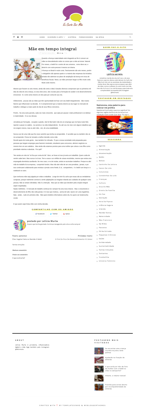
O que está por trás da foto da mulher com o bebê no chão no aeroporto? (116, 369)
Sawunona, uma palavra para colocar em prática (111, 106)
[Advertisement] (115, 279)
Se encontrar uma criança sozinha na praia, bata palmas (115, 350)
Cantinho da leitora (108, 164)
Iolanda (102, 209)
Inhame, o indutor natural (115, 376)
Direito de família (107, 190)
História (72, 37)
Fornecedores (86, 37)
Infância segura (106, 205)
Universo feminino (107, 261)
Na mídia (100, 37)
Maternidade (104, 216)
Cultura (102, 183)
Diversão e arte (55, 37)
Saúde (101, 239)
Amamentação (105, 153)
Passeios (103, 228)
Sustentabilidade (106, 246)
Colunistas (104, 172)
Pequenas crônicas (107, 235)
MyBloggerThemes (95, 405)
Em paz (102, 194)
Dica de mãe (104, 187)
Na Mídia (103, 224)
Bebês (101, 157)
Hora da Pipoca (106, 202)
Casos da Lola (105, 168)
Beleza (102, 161)
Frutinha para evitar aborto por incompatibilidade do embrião (116, 387)
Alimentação (104, 150)
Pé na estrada (105, 231)
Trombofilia (104, 257)
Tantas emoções (48, 53)
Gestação (103, 198)
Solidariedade (105, 242)
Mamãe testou (105, 213)
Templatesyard (72, 405)
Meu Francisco (105, 220)
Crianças (103, 179)
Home (42, 37)
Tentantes (103, 253)
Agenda (102, 146)
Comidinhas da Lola (108, 176)
